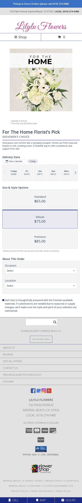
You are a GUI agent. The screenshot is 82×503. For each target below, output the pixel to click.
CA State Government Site (58, 486)
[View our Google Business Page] (38, 392)
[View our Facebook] (33, 392)
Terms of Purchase (42, 491)
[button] (41, 449)
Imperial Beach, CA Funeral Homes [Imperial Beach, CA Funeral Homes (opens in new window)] (23, 480)
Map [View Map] (41, 500)
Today (33, 161)
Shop (20, 36)
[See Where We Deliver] (41, 339)
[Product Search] (41, 322)
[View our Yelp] (49, 392)
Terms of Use (63, 491)
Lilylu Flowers (40, 27)
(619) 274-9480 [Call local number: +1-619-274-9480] (71, 11)
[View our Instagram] (43, 392)
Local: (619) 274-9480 (41, 415)
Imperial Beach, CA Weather (24, 486)
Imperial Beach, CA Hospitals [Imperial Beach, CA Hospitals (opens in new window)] (62, 480)
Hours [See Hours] (68, 500)
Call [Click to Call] (14, 500)
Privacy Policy (19, 491)
